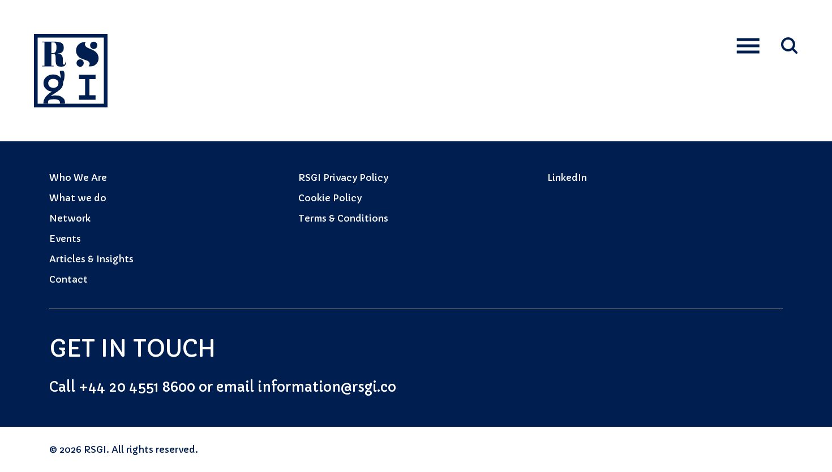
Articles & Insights (91, 259)
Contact (68, 279)
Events (65, 238)
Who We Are (78, 177)
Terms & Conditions (343, 218)
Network (70, 218)
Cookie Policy (330, 197)
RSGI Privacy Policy (343, 177)
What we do (77, 197)
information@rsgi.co (327, 387)
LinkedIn (567, 177)
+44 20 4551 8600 (137, 387)
